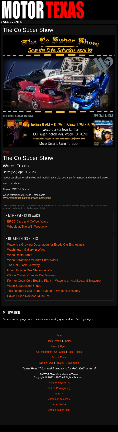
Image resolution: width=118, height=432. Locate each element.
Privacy (60, 362)
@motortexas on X (58, 382)
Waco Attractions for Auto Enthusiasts (32, 260)
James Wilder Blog (59, 409)
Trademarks (72, 362)
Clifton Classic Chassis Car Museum (31, 275)
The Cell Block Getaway (23, 265)
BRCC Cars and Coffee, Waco (27, 221)
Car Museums (44, 351)
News (54, 346)
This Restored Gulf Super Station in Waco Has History (43, 291)
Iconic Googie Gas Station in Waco (30, 270)
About (59, 335)
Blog (49, 341)
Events (57, 341)
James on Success (59, 399)
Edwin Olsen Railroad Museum (28, 296)
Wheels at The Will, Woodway (27, 226)
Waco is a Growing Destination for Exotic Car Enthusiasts (46, 244)
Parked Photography (59, 388)
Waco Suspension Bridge (24, 285)
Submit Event (59, 357)
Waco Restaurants (19, 255)
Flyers (63, 346)
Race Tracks (75, 351)
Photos (68, 341)
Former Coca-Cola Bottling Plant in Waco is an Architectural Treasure (54, 280)
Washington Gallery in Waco (26, 249)
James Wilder (59, 404)
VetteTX (59, 393)
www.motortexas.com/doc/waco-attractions (27, 197)
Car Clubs (59, 351)
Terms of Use (46, 362)
